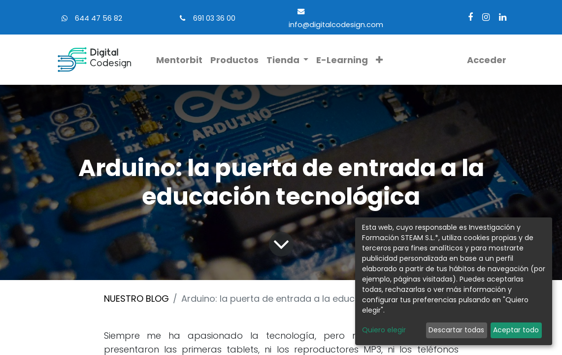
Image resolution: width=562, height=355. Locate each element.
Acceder (486, 60)
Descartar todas (456, 330)
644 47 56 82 (98, 18)
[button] (379, 60)
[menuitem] (179, 60)
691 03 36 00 (214, 18)
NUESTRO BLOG (136, 298)
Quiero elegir (384, 330)
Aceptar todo (516, 330)
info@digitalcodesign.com (336, 25)
